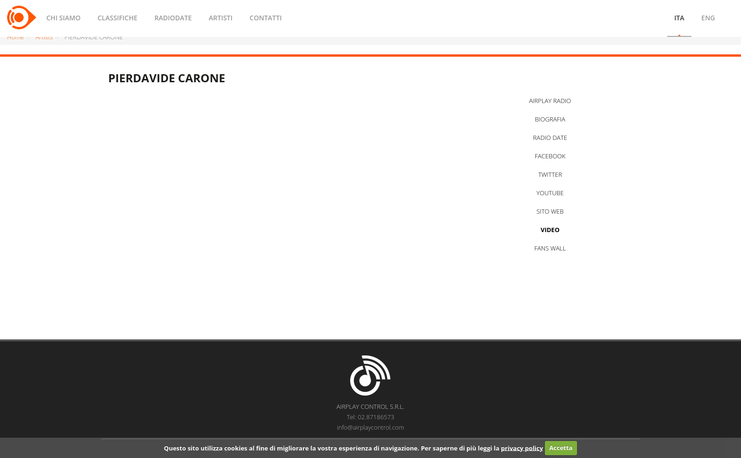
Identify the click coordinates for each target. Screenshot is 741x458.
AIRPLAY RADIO (550, 100)
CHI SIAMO (63, 17)
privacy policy (522, 447)
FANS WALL (550, 248)
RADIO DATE (550, 137)
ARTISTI (221, 17)
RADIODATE (173, 17)
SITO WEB (549, 211)
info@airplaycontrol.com (370, 427)
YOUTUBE (550, 193)
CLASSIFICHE (117, 17)
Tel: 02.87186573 (371, 417)
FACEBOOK (549, 156)
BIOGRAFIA (550, 119)
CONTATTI (266, 17)
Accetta (560, 447)
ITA (679, 17)
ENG (708, 17)
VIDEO (550, 229)
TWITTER (550, 174)
